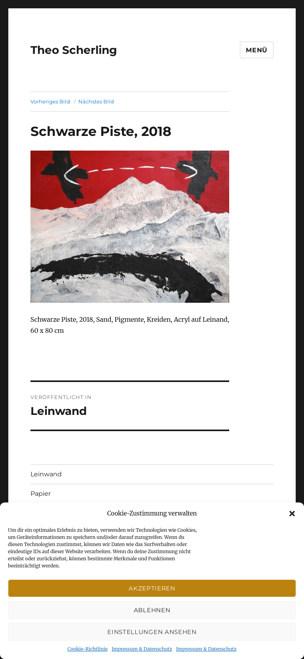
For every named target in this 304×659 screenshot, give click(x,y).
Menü (257, 50)
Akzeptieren (152, 588)
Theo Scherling (73, 50)
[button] (292, 514)
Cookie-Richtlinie (88, 649)
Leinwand (46, 474)
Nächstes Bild (96, 101)
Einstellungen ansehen (152, 632)
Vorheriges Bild (50, 101)
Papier (40, 493)
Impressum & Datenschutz (142, 649)
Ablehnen (152, 610)
